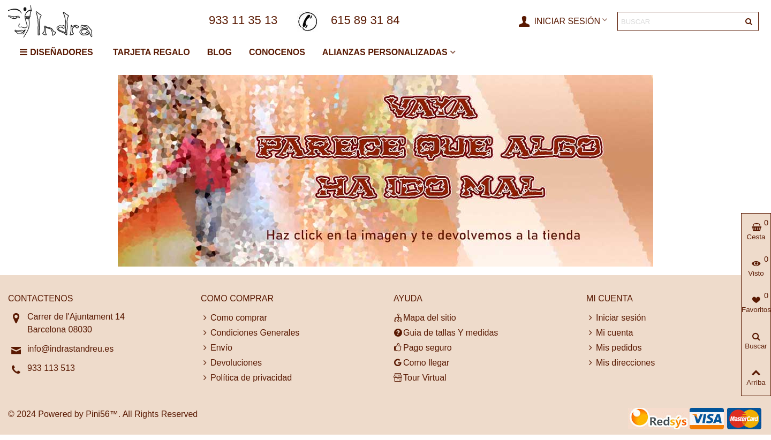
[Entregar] (749, 21)
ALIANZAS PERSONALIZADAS (385, 52)
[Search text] (679, 21)
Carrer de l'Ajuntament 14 (76, 316)
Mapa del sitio (425, 318)
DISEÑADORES (56, 52)
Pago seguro (423, 348)
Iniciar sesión (616, 318)
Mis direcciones (620, 362)
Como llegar (421, 362)
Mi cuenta (609, 333)
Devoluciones (231, 362)
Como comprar (234, 318)
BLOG (219, 52)
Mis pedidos (613, 348)
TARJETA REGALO (151, 52)
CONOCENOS (277, 52)
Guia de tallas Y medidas (446, 333)
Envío (216, 348)
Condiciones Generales (250, 333)
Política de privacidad (246, 377)
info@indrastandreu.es (70, 348)
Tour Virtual (420, 377)
